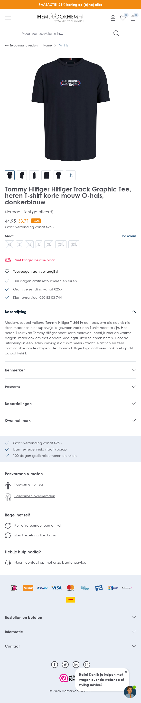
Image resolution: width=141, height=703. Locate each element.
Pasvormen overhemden (34, 496)
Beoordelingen (18, 403)
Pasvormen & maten (24, 473)
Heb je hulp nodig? (23, 552)
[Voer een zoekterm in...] (68, 33)
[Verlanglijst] (121, 18)
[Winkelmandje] (131, 18)
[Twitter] (65, 664)
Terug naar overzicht (21, 45)
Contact (12, 646)
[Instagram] (86, 664)
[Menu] (8, 18)
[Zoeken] (116, 33)
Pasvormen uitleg (28, 484)
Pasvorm (129, 236)
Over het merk (18, 420)
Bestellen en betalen (23, 617)
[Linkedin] (76, 664)
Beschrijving (16, 311)
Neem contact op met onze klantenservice (50, 562)
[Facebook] (54, 664)
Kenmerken (15, 370)
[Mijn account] (111, 18)
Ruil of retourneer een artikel (37, 525)
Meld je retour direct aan (35, 535)
